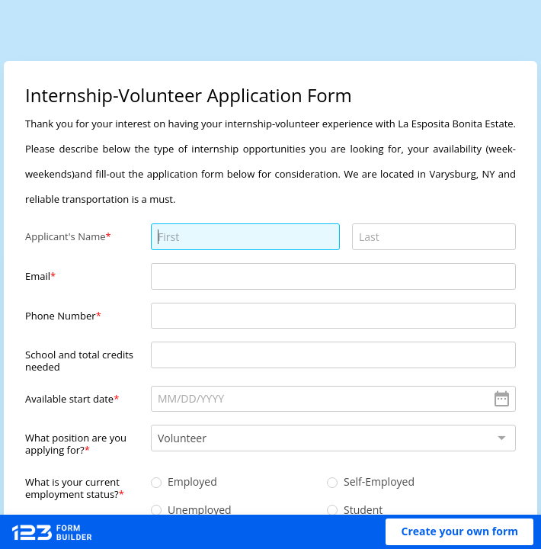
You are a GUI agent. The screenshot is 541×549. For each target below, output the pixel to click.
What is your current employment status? (72, 487)
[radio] (156, 482)
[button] (459, 531)
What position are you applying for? (75, 443)
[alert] (333, 399)
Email (37, 276)
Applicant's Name (65, 236)
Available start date (69, 399)
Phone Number (60, 316)
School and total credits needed (79, 360)
